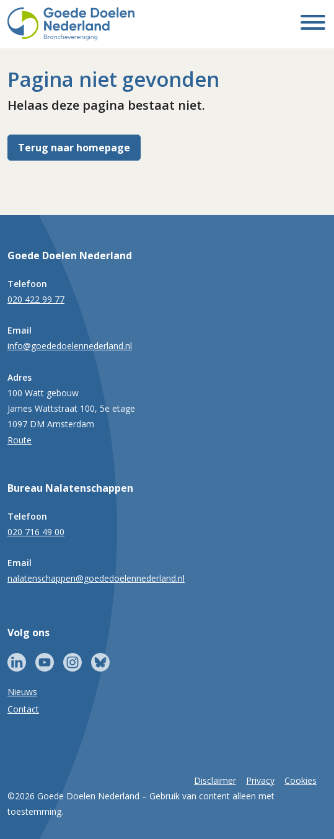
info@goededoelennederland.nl (69, 346)
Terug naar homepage (74, 147)
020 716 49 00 (35, 532)
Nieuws (22, 692)
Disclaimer (215, 780)
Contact (23, 709)
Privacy (260, 780)
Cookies (300, 780)
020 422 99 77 (35, 299)
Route (19, 440)
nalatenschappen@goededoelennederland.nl (96, 578)
